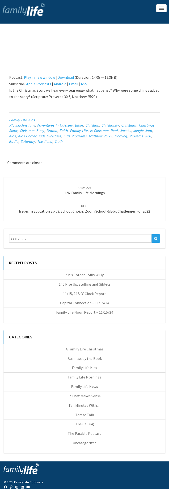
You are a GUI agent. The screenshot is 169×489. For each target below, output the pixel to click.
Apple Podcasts (38, 84)
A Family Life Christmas (84, 349)
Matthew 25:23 (100, 136)
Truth (59, 141)
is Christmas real (104, 130)
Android (60, 84)
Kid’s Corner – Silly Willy (84, 274)
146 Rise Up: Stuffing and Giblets (84, 284)
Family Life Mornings (84, 377)
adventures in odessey (55, 125)
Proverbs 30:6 (140, 136)
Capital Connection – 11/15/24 (84, 302)
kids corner (27, 136)
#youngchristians (22, 125)
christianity (110, 125)
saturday (28, 141)
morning (121, 136)
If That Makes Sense (84, 396)
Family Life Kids (22, 120)
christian (92, 125)
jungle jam (142, 130)
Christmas (129, 125)
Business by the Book (85, 358)
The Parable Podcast (84, 433)
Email (73, 84)
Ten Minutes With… (84, 405)
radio (13, 141)
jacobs (125, 130)
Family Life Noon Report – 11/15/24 (84, 312)
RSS (84, 84)
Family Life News (84, 386)
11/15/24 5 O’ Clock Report (84, 293)
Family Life (79, 130)
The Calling (84, 424)
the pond (44, 141)
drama (52, 130)
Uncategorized (85, 442)
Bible (79, 125)
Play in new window (39, 77)
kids (12, 136)
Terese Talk (84, 414)
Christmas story (32, 130)
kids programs (75, 136)
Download (66, 77)
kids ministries (50, 136)
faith (64, 130)
